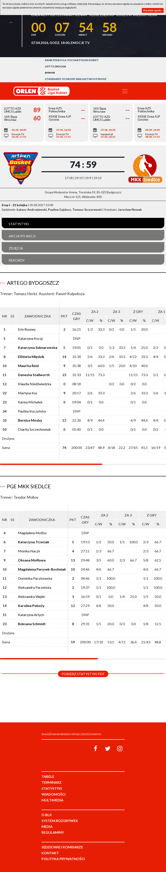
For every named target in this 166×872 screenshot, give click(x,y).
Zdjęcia (16, 248)
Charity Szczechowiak (34, 429)
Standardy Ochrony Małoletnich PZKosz (75, 79)
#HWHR (50, 72)
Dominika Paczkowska (35, 578)
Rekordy (17, 260)
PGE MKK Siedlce (29, 486)
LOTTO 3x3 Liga (55, 66)
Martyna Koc (28, 393)
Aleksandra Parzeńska (34, 587)
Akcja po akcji (22, 236)
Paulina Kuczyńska (32, 411)
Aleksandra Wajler (31, 596)
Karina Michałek (30, 402)
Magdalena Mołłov (32, 533)
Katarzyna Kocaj (30, 338)
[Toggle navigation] (125, 91)
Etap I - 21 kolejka (14, 205)
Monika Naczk (29, 551)
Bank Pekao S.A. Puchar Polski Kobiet (72, 60)
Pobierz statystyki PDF (83, 674)
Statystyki (19, 224)
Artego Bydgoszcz (33, 283)
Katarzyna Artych (31, 615)
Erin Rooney (27, 329)
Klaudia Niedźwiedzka (34, 384)
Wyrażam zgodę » (153, 10)
